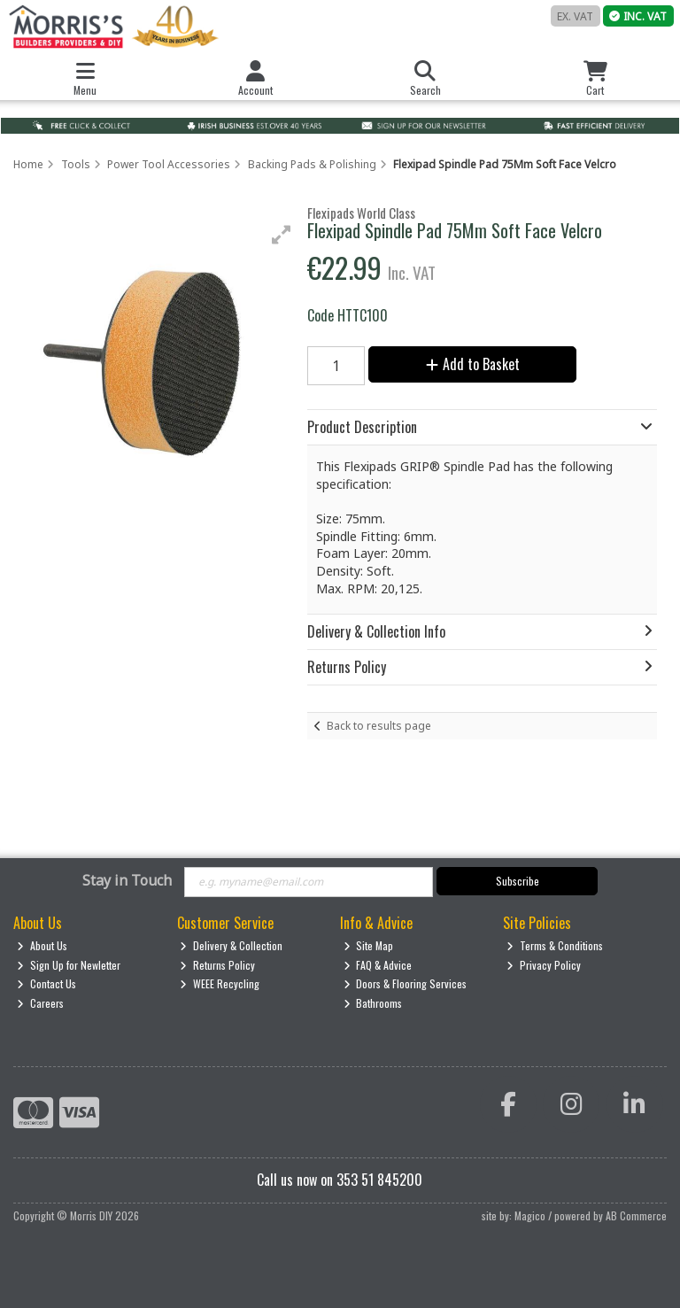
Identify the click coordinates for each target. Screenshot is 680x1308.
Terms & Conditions (554, 945)
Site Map (369, 945)
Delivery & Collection (231, 945)
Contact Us (46, 983)
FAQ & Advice (378, 964)
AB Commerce (636, 1215)
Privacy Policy (543, 964)
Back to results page (379, 725)
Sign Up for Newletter (68, 964)
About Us (42, 945)
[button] (281, 235)
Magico (529, 1215)
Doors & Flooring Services (406, 983)
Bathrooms (373, 1002)
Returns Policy (217, 964)
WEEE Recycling (219, 983)
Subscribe (517, 880)
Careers (40, 1002)
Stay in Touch (127, 881)
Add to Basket (473, 364)
